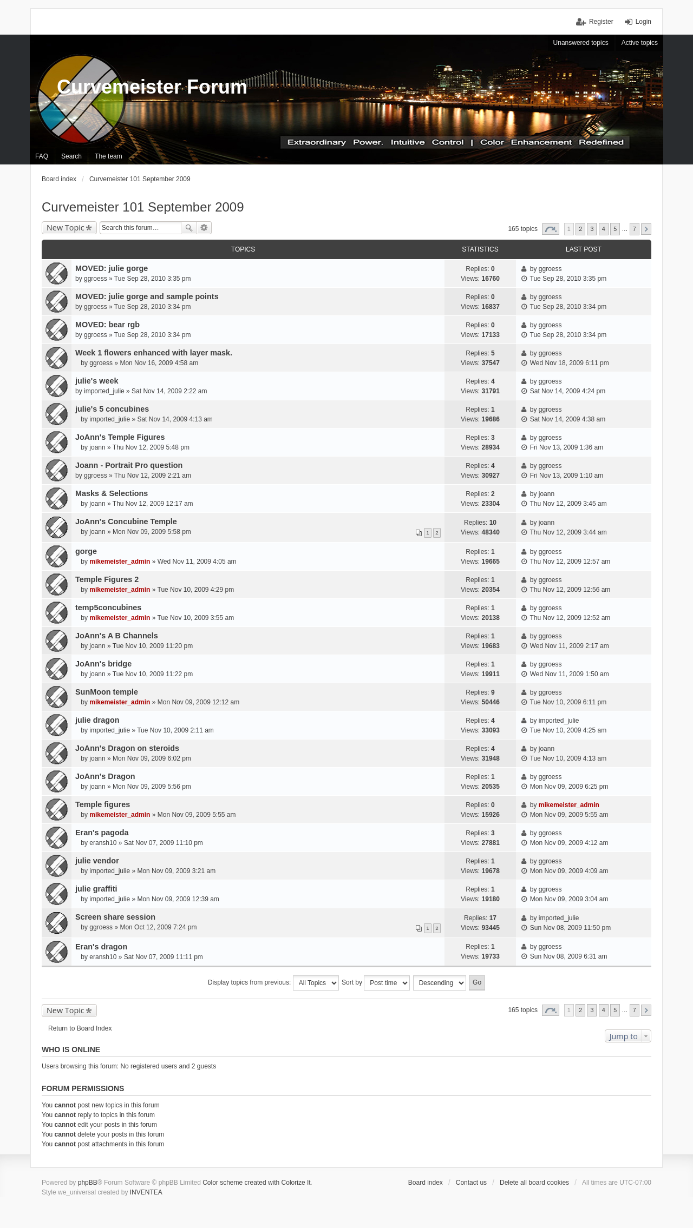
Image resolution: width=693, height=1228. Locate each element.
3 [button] (591, 229)
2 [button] (580, 229)
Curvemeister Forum (152, 87)
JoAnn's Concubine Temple (126, 521)
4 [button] (603, 229)
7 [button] (634, 229)
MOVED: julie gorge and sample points (147, 296)
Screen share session (115, 917)
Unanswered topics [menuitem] (581, 43)
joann (97, 447)
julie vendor (97, 860)
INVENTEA (146, 1192)
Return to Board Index (80, 1028)
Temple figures (102, 804)
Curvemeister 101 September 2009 (143, 207)
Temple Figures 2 (107, 579)
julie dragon (97, 720)
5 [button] (615, 229)
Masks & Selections (111, 493)
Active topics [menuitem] (640, 43)
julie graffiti (96, 888)
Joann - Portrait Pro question (128, 465)
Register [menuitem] (601, 21)
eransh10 (102, 843)
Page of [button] (550, 229)
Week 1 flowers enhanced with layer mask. (153, 352)
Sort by (376, 983)
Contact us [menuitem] (471, 1182)
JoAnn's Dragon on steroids (127, 748)
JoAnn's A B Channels (116, 635)
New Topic (65, 227)
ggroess (95, 278)
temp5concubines (108, 607)
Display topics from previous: (273, 983)
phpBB (87, 1182)
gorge (86, 551)
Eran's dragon (101, 946)
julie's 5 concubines (112, 409)
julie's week (96, 381)
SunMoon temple (106, 692)
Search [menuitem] (71, 156)
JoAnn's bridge (103, 663)
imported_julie (104, 391)
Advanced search (204, 227)
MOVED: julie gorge (111, 268)
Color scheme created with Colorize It (256, 1182)
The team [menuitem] (108, 156)
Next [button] (646, 229)
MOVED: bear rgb (107, 324)
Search (189, 227)
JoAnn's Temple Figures (120, 437)
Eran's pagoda (102, 832)
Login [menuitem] (643, 21)
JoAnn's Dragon (105, 776)
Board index (425, 1182)
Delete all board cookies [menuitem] (534, 1182)
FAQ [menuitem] (41, 156)
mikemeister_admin (119, 561)
